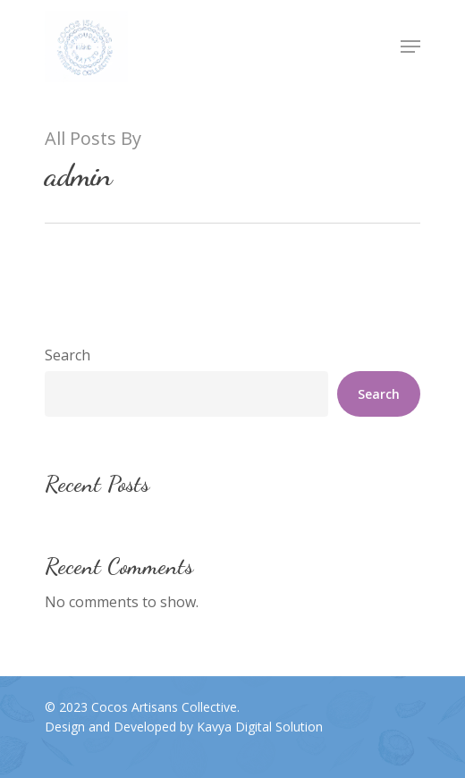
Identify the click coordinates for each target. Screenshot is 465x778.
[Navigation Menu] (410, 46)
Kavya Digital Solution (260, 726)
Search (67, 355)
